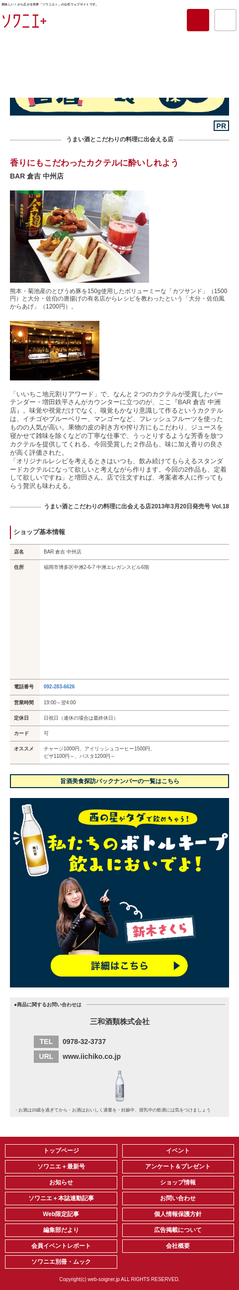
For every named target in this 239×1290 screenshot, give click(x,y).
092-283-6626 (59, 686)
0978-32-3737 (84, 1041)
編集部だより (61, 1230)
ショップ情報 (178, 1182)
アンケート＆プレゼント (178, 1166)
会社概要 (178, 1245)
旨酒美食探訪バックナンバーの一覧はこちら (119, 781)
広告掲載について (178, 1230)
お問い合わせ (178, 1198)
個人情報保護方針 (178, 1214)
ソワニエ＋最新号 (61, 1166)
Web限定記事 (61, 1214)
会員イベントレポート (61, 1245)
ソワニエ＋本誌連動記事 (61, 1198)
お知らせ (61, 1182)
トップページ (61, 1150)
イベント (178, 1150)
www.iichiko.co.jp (92, 1056)
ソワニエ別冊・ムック (61, 1261)
